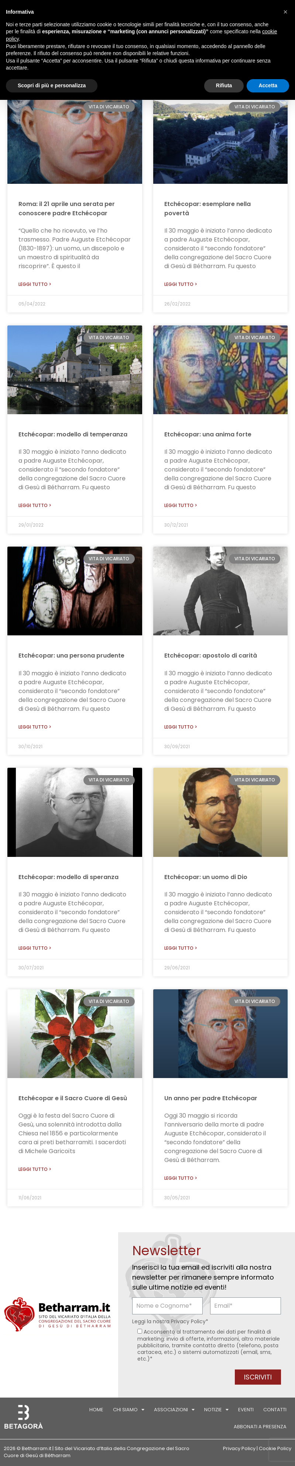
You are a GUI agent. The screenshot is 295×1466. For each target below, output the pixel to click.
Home (96, 1409)
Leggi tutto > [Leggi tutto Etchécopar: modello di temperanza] (34, 505)
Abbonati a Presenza (260, 1426)
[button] (285, 12)
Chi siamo (128, 1409)
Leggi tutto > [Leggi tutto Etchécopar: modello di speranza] (34, 948)
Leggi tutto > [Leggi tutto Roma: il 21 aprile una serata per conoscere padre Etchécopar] (34, 284)
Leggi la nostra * (170, 1321)
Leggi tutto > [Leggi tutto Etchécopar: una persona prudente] (34, 727)
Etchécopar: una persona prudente (71, 655)
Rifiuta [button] (224, 85)
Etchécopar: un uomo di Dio (205, 877)
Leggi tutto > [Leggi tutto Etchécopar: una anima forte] (180, 505)
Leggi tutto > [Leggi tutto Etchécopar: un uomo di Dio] (180, 948)
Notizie (216, 1409)
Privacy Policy (188, 1321)
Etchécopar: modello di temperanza (72, 434)
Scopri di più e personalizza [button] (52, 85)
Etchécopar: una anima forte (207, 434)
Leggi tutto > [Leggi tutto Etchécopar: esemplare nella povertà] (180, 284)
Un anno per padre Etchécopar (210, 1098)
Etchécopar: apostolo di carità (210, 655)
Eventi (246, 1409)
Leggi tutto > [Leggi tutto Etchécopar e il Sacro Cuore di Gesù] (34, 1169)
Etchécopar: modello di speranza (68, 877)
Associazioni (174, 1409)
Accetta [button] (267, 85)
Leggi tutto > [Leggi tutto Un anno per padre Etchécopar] (180, 1178)
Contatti (275, 1409)
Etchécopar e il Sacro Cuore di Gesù (72, 1098)
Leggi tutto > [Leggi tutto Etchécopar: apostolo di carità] (180, 727)
